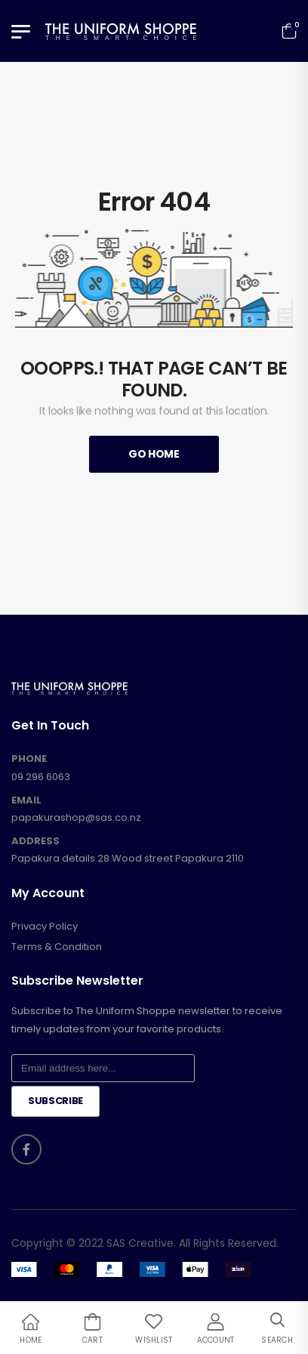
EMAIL (26, 800)
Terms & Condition (56, 947)
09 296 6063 (40, 777)
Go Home (154, 453)
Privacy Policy (44, 927)
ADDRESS (35, 841)
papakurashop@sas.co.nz (76, 817)
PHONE (29, 759)
